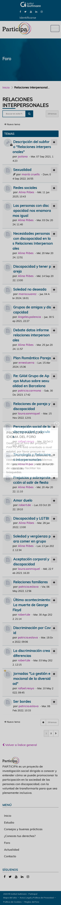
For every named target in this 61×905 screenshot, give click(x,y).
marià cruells (31, 174)
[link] (20, 11)
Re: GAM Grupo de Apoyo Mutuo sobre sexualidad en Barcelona (31, 381)
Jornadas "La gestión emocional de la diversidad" (31, 678)
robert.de (25, 505)
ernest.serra (26, 362)
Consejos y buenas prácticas (23, 829)
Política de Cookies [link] (12, 902)
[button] (56, 733)
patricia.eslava (29, 586)
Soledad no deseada (29, 289)
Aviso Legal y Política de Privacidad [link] (37, 897)
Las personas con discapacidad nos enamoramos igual (32, 210)
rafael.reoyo (26, 441)
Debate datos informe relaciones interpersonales (31, 335)
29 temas (52, 113)
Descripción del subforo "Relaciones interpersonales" (32, 146)
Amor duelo (22, 500)
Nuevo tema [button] (12, 124)
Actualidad (11, 849)
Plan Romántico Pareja (32, 358)
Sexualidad (22, 169)
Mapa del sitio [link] (10, 897)
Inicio (6, 87)
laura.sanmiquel (29, 413)
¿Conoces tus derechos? (20, 836)
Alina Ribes (26, 192)
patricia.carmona (29, 390)
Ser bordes (22, 701)
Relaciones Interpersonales (25, 102)
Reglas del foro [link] (31, 902)
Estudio (9, 822)
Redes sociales (25, 187)
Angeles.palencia (29, 317)
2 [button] (51, 733)
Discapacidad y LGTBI (31, 518)
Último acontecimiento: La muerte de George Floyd (31, 605)
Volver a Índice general (19, 745)
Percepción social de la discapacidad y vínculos (31, 431)
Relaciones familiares (30, 582)
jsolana (23, 156)
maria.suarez (27, 294)
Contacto (10, 856)
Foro (7, 843)
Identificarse (28, 17)
